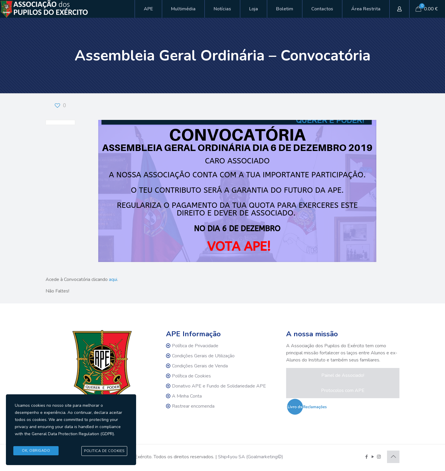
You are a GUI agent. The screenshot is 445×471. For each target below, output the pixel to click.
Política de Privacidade (195, 346)
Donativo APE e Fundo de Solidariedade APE (219, 386)
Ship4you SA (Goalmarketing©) (250, 457)
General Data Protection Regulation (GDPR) (73, 435)
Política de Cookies (191, 376)
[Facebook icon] (366, 457)
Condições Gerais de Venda (200, 366)
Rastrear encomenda (193, 406)
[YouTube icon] (372, 457)
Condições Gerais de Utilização (203, 356)
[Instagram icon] (379, 457)
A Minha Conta (187, 396)
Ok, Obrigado (36, 451)
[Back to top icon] (393, 457)
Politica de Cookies (104, 451)
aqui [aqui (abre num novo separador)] (113, 279)
